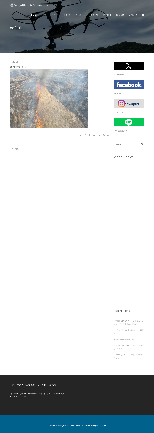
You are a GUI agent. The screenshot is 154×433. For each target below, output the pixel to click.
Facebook (118, 93)
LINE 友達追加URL (121, 131)
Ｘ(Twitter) (119, 74)
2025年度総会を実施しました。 (126, 339)
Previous (14, 148)
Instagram (118, 112)
